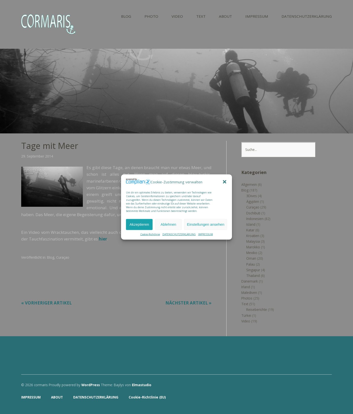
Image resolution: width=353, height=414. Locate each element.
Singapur (253, 270)
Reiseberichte (256, 309)
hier (103, 239)
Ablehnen (168, 224)
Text (244, 304)
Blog (50, 257)
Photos (246, 298)
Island (250, 224)
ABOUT (225, 17)
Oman (251, 258)
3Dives (251, 195)
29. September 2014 (37, 156)
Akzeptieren (139, 224)
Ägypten (252, 201)
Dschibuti (253, 213)
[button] (224, 181)
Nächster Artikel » (188, 303)
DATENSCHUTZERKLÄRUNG (179, 234)
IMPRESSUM (205, 234)
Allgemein (249, 184)
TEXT (201, 17)
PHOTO (151, 17)
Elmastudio (141, 384)
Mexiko (251, 252)
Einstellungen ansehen (205, 224)
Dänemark (249, 281)
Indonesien (255, 218)
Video (245, 321)
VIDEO (177, 17)
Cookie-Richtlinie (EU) (147, 397)
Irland (245, 287)
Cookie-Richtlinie (150, 234)
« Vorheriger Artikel (46, 303)
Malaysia (253, 241)
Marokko (253, 247)
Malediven (249, 292)
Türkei (246, 315)
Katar (250, 230)
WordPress (90, 384)
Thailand (253, 275)
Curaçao (62, 257)
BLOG (126, 17)
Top (326, 397)
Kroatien (252, 235)
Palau (250, 264)
